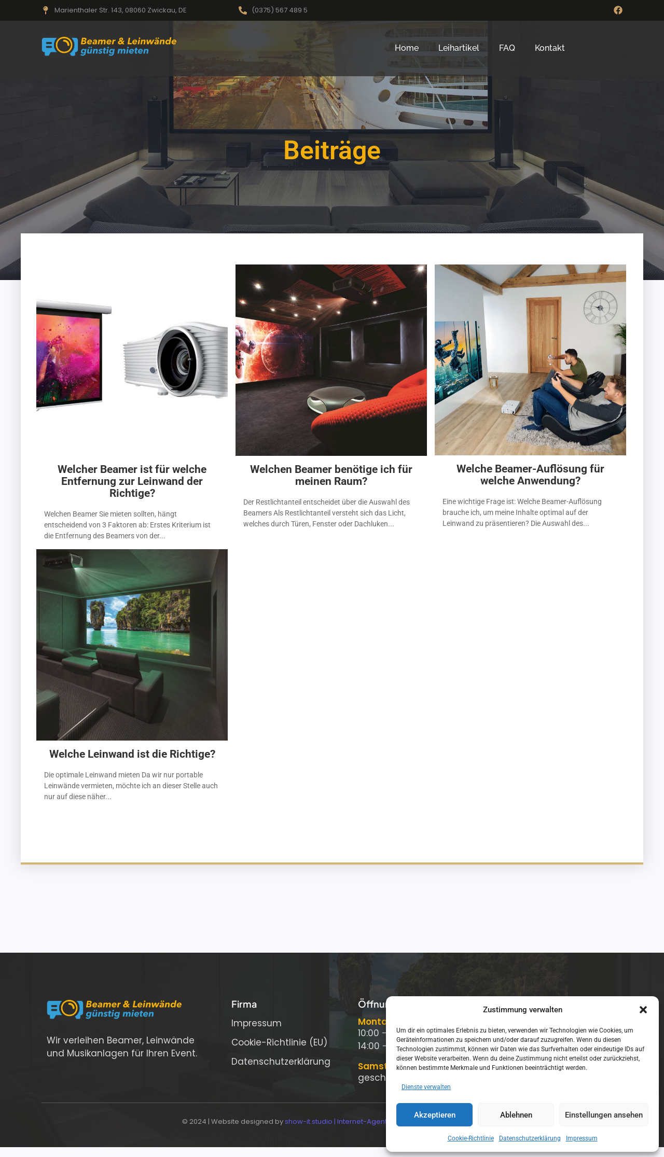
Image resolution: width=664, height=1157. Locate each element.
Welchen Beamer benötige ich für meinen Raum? (331, 475)
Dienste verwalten (426, 1087)
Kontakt (550, 48)
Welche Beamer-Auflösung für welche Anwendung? (530, 475)
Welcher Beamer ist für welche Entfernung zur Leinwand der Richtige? (132, 481)
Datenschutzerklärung (530, 1138)
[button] (643, 1010)
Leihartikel (458, 48)
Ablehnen (516, 1115)
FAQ (507, 48)
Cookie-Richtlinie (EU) (279, 1042)
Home (407, 48)
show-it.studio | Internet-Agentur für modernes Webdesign (383, 1121)
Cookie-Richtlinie (471, 1138)
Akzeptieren (434, 1115)
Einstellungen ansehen (604, 1115)
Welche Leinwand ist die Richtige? (132, 754)
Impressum (582, 1138)
